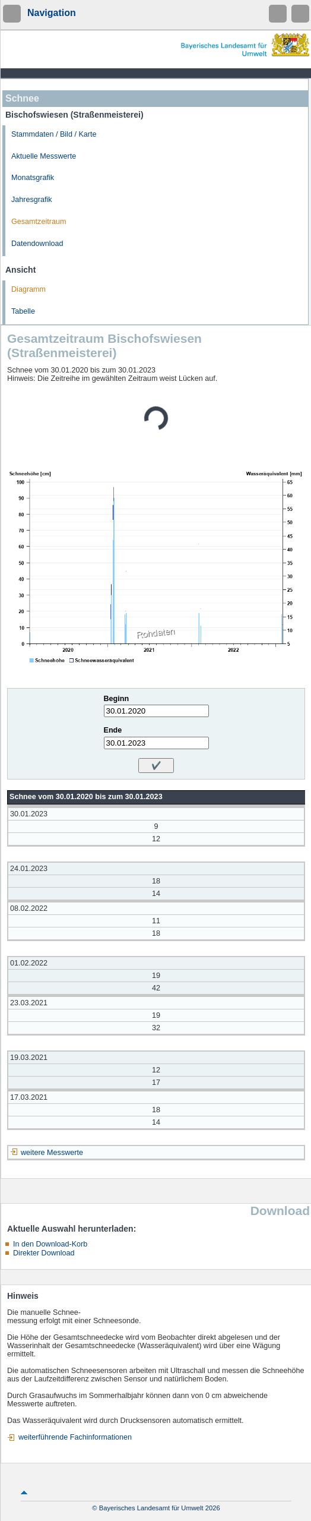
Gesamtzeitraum (38, 221)
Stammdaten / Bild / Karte (54, 134)
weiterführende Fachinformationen (75, 1437)
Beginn (116, 699)
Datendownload (37, 243)
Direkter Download (44, 1253)
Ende (113, 730)
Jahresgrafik (31, 199)
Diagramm (28, 289)
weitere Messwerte (52, 1152)
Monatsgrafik (32, 177)
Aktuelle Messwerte (43, 156)
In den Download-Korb (50, 1244)
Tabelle (23, 311)
